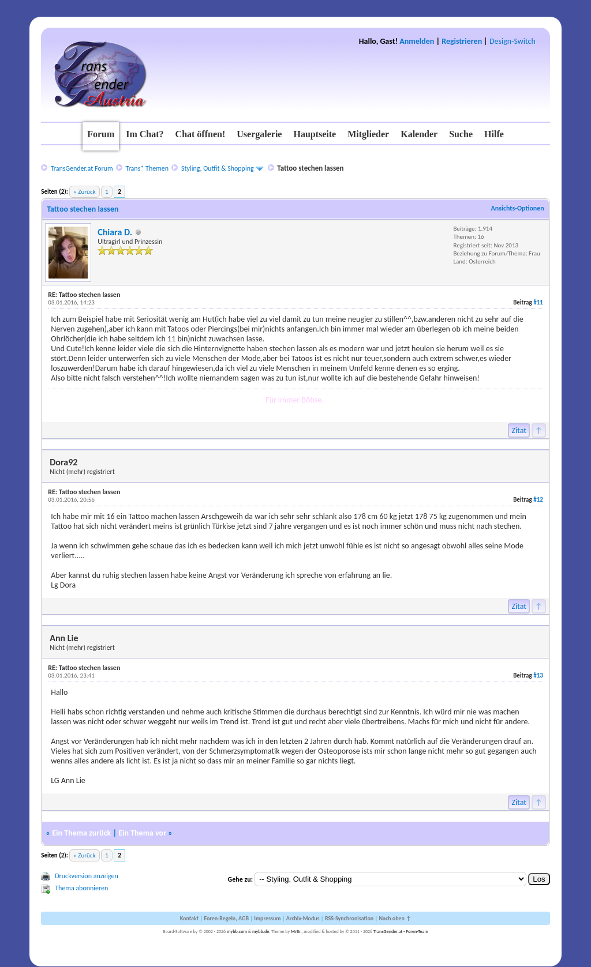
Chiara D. (115, 232)
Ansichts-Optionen (517, 208)
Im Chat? (144, 134)
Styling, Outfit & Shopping (217, 168)
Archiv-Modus (303, 918)
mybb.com (237, 931)
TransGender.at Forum (82, 168)
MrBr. (296, 931)
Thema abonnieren (81, 888)
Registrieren (462, 41)
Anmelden (416, 41)
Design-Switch (512, 41)
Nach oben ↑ (395, 918)
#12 (538, 499)
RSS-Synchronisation (349, 918)
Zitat (518, 430)
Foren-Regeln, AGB (226, 918)
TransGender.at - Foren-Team (400, 931)
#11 (538, 302)
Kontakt (189, 918)
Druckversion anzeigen (86, 876)
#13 (538, 675)
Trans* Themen (147, 168)
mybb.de (260, 931)
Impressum (267, 918)
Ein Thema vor (142, 833)
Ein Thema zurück (81, 833)
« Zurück (84, 191)
